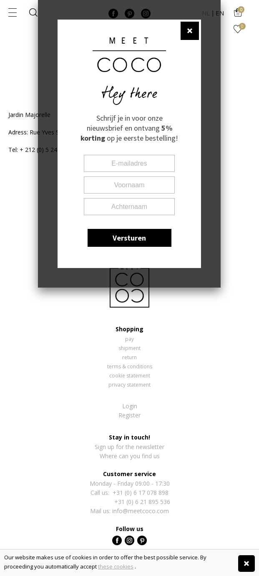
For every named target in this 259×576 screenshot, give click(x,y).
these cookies (115, 566)
